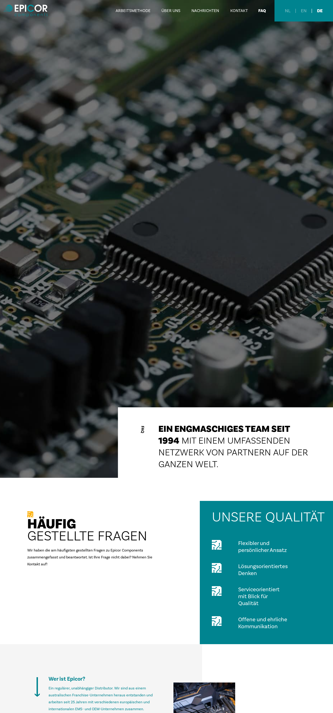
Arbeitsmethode (133, 10)
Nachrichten (205, 10)
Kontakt (239, 10)
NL (287, 11)
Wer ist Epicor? (67, 679)
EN (304, 11)
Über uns (170, 10)
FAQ (262, 10)
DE (320, 11)
